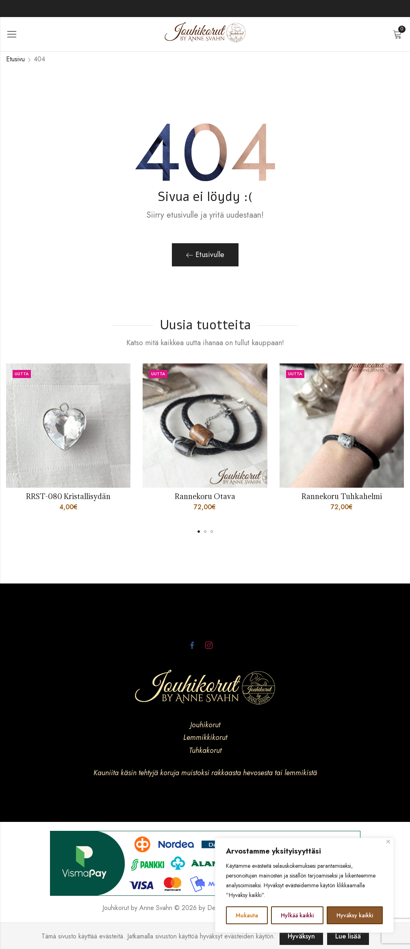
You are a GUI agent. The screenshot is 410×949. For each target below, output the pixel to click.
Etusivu (15, 59)
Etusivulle (205, 254)
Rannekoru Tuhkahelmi (342, 496)
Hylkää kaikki (297, 915)
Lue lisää (348, 936)
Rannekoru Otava (205, 496)
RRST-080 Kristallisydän (68, 496)
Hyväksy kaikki (354, 915)
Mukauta (247, 915)
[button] (198, 531)
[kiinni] (388, 841)
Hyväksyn (301, 936)
